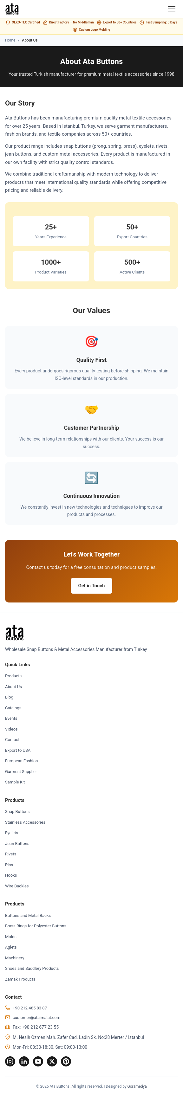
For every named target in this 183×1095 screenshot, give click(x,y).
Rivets (10, 854)
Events (11, 718)
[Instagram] (10, 1061)
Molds (10, 936)
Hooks (11, 875)
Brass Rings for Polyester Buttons (35, 926)
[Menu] (171, 9)
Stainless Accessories (25, 822)
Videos (11, 729)
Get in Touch (91, 586)
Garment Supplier (21, 771)
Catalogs (13, 707)
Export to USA (17, 750)
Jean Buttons (17, 843)
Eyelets (11, 832)
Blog (9, 697)
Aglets (11, 947)
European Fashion (21, 760)
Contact (12, 739)
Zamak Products (20, 979)
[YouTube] (38, 1061)
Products (13, 675)
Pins (9, 864)
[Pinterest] (66, 1061)
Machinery (14, 958)
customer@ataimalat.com (36, 1017)
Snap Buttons (17, 811)
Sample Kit (15, 782)
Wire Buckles (17, 886)
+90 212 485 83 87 (30, 1008)
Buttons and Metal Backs (28, 915)
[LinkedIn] (24, 1061)
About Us (13, 686)
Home (10, 40)
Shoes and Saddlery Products (32, 968)
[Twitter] (52, 1061)
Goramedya (137, 1086)
